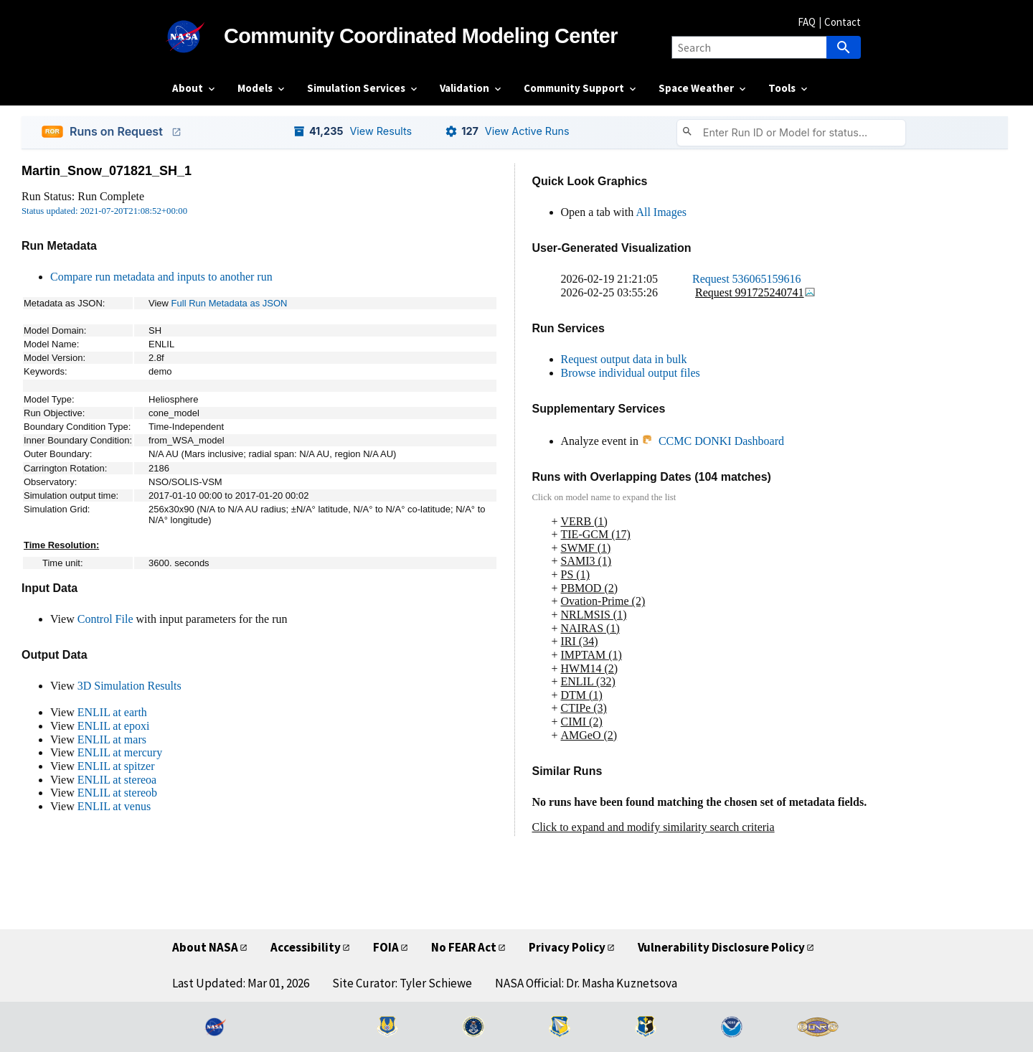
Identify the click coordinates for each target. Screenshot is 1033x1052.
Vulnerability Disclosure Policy (721, 947)
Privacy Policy (567, 947)
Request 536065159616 (746, 279)
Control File (105, 619)
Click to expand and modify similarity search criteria (653, 827)
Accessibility (305, 947)
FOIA (386, 947)
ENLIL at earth (112, 712)
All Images (661, 212)
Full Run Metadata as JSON (229, 303)
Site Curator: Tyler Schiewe (402, 983)
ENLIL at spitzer (116, 766)
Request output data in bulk (624, 359)
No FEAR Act (463, 947)
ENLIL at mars (111, 739)
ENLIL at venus (114, 806)
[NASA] (198, 36)
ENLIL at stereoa (116, 780)
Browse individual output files (630, 373)
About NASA (205, 947)
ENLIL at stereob (117, 792)
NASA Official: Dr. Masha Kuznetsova (586, 983)
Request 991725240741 (755, 292)
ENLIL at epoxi (113, 726)
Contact (842, 22)
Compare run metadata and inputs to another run (161, 277)
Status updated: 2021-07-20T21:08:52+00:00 (104, 211)
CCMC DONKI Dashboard (712, 441)
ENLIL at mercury (119, 752)
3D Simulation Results (129, 686)
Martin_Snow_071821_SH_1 (107, 171)
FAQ (807, 22)
